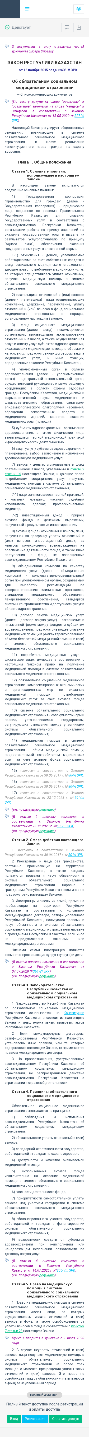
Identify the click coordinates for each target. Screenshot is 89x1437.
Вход (14, 1419)
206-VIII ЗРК (66, 1270)
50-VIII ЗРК (65, 826)
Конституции (74, 1013)
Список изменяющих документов (44, 94)
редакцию (47, 809)
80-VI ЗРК (75, 775)
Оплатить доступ (65, 1419)
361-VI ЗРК (41, 971)
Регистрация (35, 1419)
